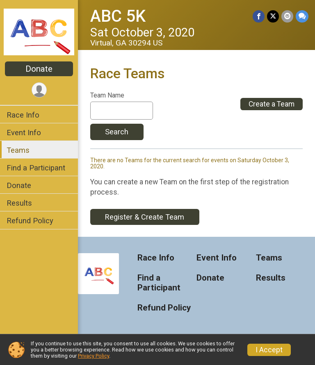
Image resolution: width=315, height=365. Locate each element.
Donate (38, 69)
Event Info (24, 132)
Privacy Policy (93, 356)
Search (116, 131)
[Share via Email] (287, 16)
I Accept (269, 350)
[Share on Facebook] (259, 16)
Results (19, 203)
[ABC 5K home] (39, 31)
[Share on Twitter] (273, 16)
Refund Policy (30, 220)
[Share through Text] (302, 16)
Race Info (23, 115)
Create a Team (271, 104)
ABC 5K (118, 16)
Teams (18, 150)
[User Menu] (39, 89)
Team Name (107, 95)
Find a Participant (36, 167)
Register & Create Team (144, 217)
